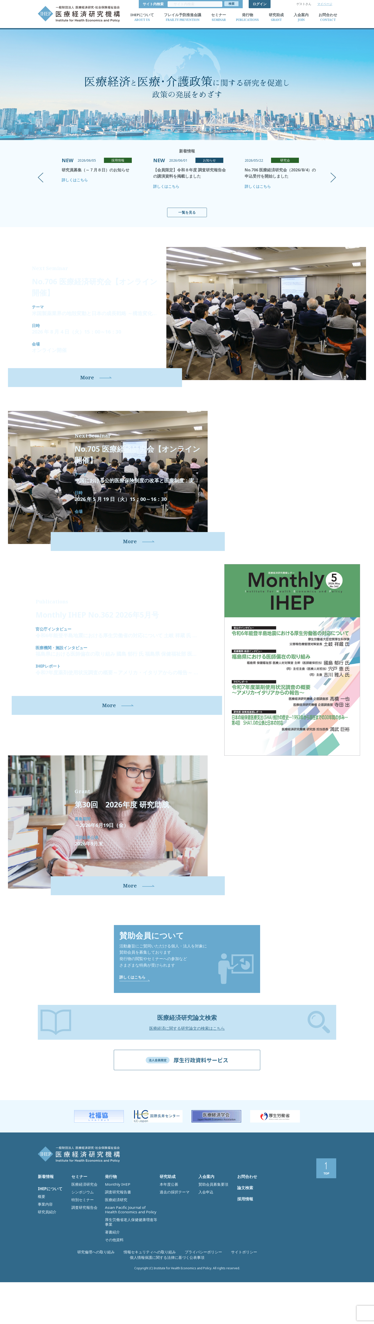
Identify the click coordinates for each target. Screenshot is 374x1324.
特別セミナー (81, 1244)
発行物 (110, 1228)
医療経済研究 (114, 1244)
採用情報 (244, 1256)
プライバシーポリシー (163, 1304)
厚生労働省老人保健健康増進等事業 (131, 1260)
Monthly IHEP (115, 1234)
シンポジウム (81, 1239)
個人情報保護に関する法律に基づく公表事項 (246, 1304)
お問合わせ (246, 1228)
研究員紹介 (46, 1256)
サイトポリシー (197, 1304)
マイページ (324, 4)
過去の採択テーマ (173, 1239)
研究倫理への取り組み (73, 1304)
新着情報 (45, 1228)
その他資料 (113, 1270)
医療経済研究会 (82, 1234)
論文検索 (244, 1242)
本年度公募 (168, 1234)
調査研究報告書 (116, 1239)
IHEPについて (49, 1240)
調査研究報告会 (82, 1250)
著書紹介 (111, 1265)
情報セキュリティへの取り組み (118, 1304)
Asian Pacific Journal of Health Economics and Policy (126, 1252)
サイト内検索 (228, 3)
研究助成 (167, 1228)
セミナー (78, 1228)
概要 (41, 1246)
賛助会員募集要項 (211, 1234)
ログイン (260, 3)
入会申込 (204, 1239)
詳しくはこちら (75, 179)
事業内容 (44, 1251)
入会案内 (205, 1228)
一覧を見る (187, 212)
